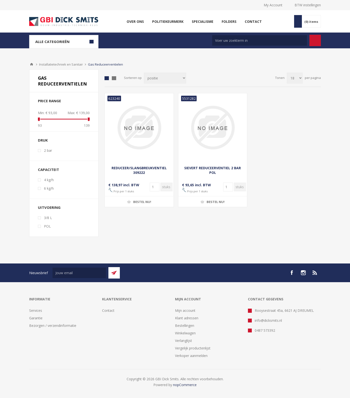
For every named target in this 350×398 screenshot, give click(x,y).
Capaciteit (48, 169)
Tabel (107, 78)
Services (35, 310)
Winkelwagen (185, 333)
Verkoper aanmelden (191, 355)
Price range (49, 100)
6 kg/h (49, 188)
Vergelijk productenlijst (192, 348)
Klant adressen (186, 318)
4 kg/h (49, 180)
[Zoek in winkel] (259, 40)
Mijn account (185, 310)
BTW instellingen (308, 5)
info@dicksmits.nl (268, 320)
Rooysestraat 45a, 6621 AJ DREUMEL (284, 310)
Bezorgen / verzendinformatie (52, 325)
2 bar (48, 150)
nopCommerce (185, 384)
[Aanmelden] (79, 273)
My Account (273, 5)
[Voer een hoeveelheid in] (154, 187)
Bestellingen (184, 325)
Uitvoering (49, 207)
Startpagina (31, 64)
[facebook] (292, 273)
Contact (108, 310)
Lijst (114, 78)
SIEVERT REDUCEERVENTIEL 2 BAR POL (212, 170)
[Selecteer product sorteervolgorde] (165, 78)
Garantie (36, 318)
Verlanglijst (183, 340)
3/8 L (48, 217)
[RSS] (315, 273)
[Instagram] (303, 273)
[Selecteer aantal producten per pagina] (295, 78)
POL (47, 226)
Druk (43, 140)
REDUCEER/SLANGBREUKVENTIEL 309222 (139, 170)
